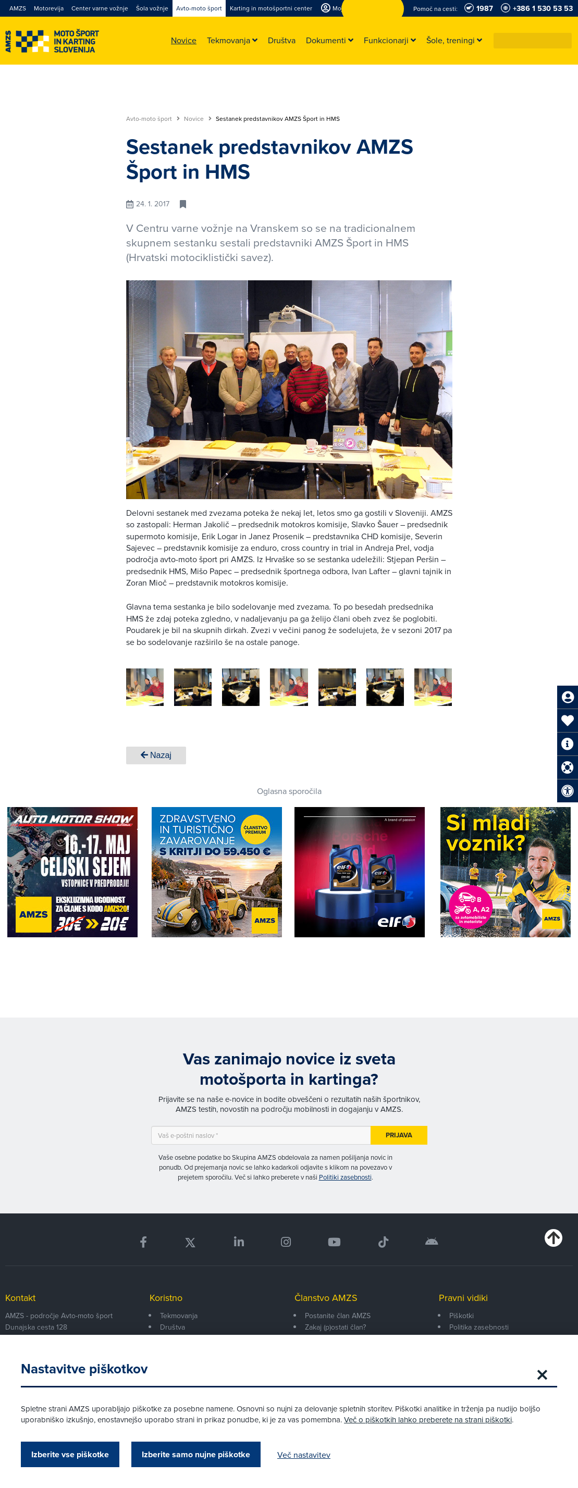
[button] (564, 40)
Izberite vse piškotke (70, 1454)
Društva (172, 1327)
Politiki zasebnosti (345, 1177)
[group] (235, 687)
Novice (198, 118)
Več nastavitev (303, 1454)
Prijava (399, 1135)
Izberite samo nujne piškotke (196, 1454)
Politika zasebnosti (479, 1327)
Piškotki (461, 1315)
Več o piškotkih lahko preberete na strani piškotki (428, 1419)
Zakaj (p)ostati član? (335, 1327)
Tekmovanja (179, 1315)
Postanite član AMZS (338, 1315)
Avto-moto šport (153, 118)
